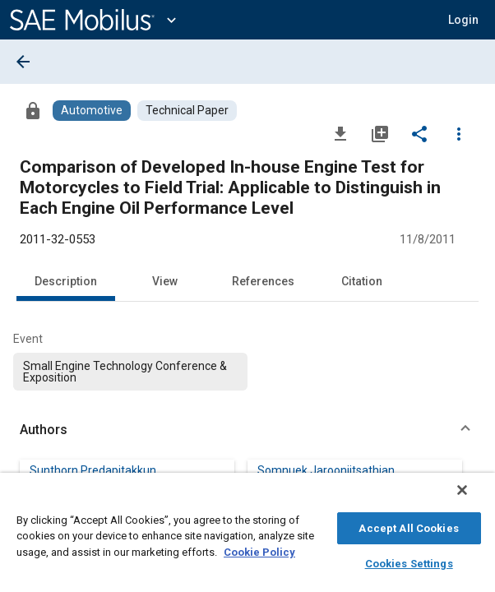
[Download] (340, 133)
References (263, 281)
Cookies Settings (409, 561)
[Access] (32, 110)
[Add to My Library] (379, 133)
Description (66, 281)
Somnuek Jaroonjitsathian (326, 470)
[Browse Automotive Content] (92, 110)
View (165, 281)
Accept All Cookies (408, 526)
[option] (130, 372)
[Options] (458, 133)
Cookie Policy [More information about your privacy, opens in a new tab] (259, 549)
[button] (247, 430)
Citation (361, 281)
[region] (247, 536)
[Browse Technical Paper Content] (187, 110)
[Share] (419, 133)
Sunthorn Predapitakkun (93, 470)
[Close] (474, 498)
